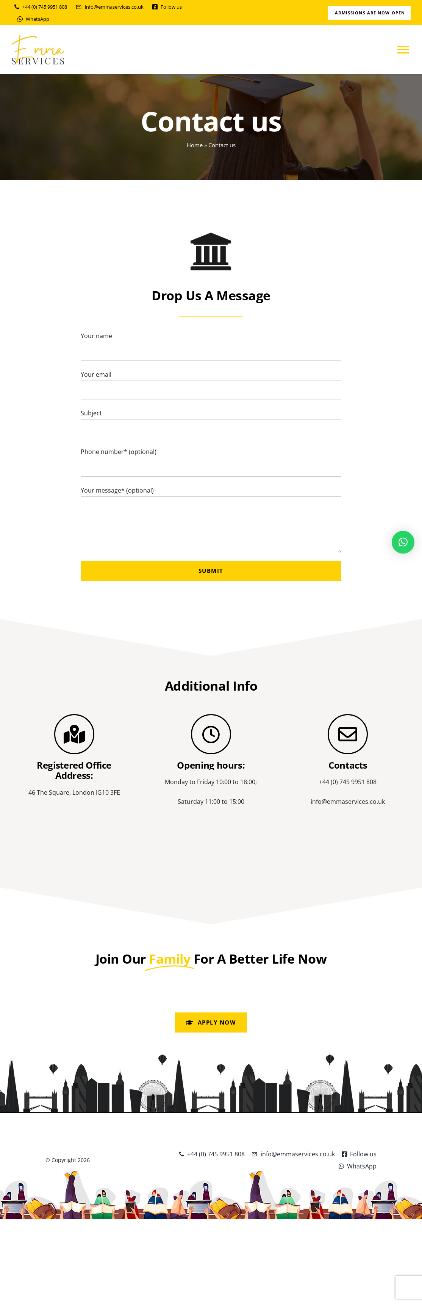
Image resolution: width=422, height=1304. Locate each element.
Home (195, 145)
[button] (403, 542)
